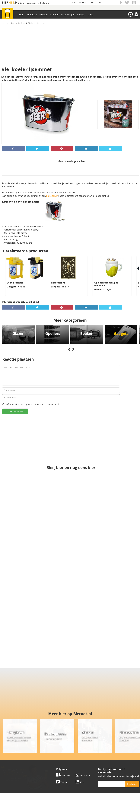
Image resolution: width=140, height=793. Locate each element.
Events (80, 14)
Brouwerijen (68, 14)
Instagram (83, 727)
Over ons (4, 753)
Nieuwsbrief (99, 765)
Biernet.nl (54, 786)
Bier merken (53, 753)
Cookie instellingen (10, 765)
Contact (73, 2)
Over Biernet (96, 2)
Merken (54, 14)
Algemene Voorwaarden (105, 753)
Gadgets (21, 23)
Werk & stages (7, 759)
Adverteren (83, 2)
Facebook (63, 727)
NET (11, 2)
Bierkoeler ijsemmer (36, 23)
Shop (90, 14)
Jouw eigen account (103, 762)
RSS (80, 733)
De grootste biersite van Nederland (34, 3)
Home (5, 23)
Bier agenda (53, 765)
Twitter (62, 733)
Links (96, 759)
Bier (21, 14)
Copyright (98, 756)
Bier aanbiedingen (56, 756)
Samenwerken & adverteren (14, 762)
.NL (16, 2)
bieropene (51, 195)
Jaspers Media (84, 786)
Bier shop (52, 762)
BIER (5, 2)
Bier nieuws (53, 759)
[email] (111, 735)
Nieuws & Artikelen (37, 14)
